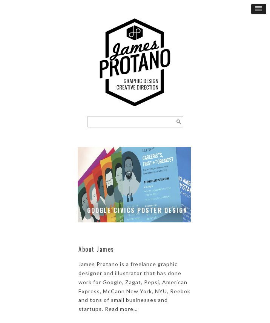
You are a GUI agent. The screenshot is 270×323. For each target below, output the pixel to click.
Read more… (121, 309)
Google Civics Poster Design (137, 210)
